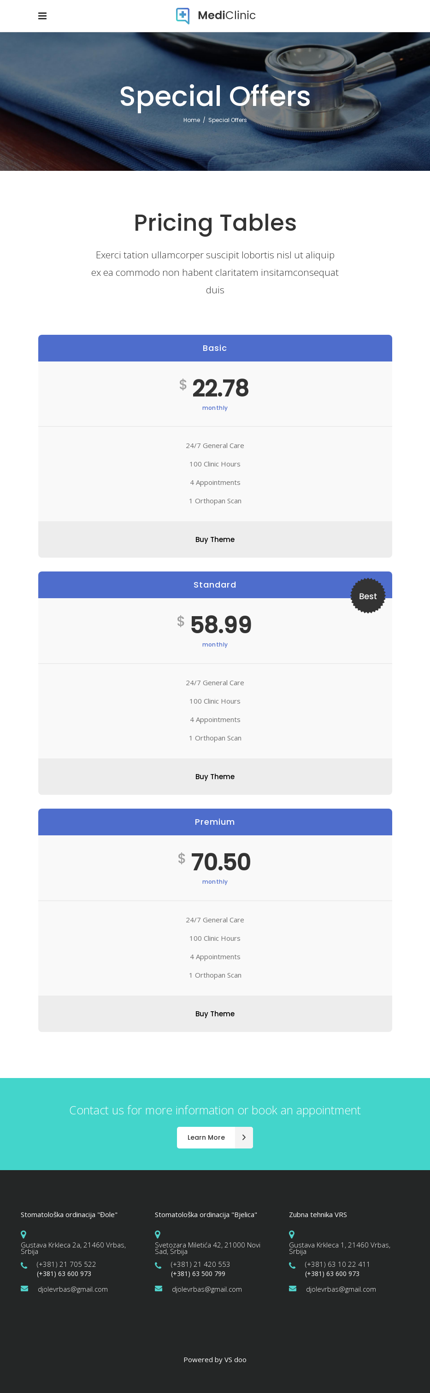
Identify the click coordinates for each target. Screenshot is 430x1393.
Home (191, 120)
